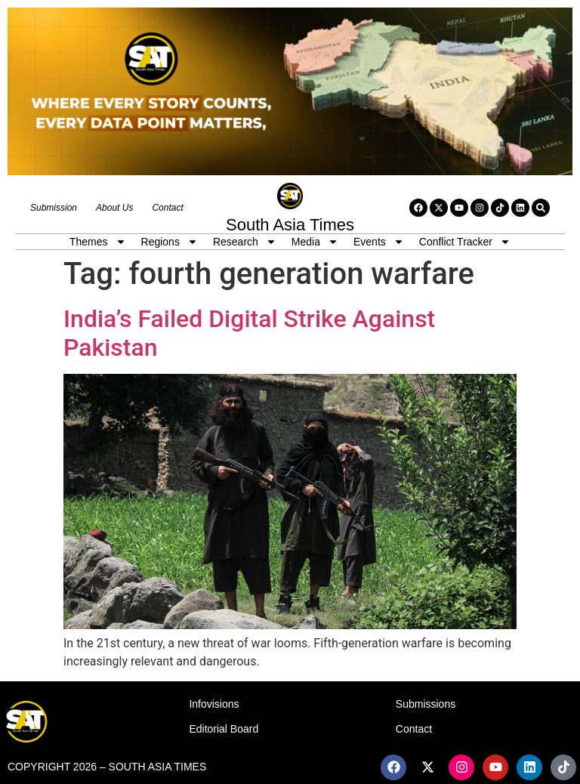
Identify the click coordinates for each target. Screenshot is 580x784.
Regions (169, 241)
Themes (97, 241)
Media (315, 241)
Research (244, 241)
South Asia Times (290, 224)
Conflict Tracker (465, 241)
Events (378, 241)
